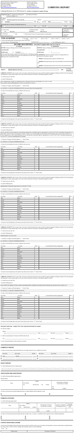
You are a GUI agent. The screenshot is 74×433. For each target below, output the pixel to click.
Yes (5, 428)
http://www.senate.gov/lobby (33, 7)
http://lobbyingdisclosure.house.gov (9, 7)
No (2, 428)
